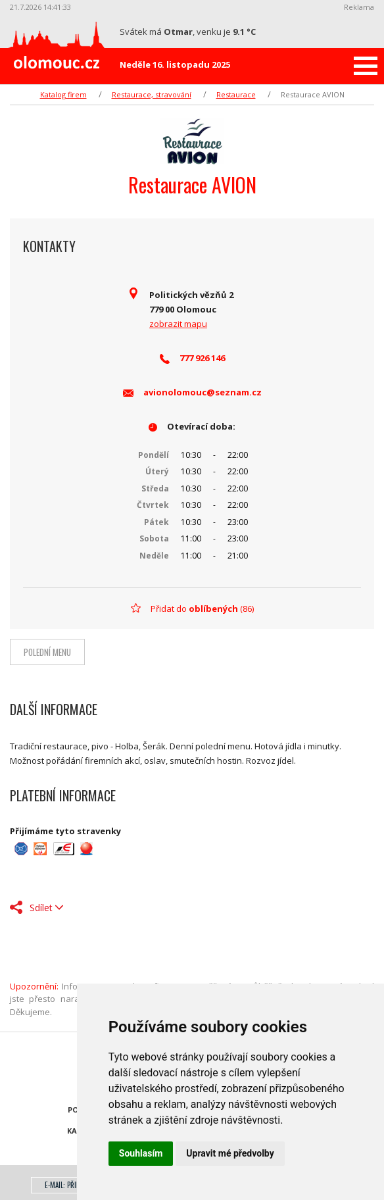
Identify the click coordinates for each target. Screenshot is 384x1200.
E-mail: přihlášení (72, 1185)
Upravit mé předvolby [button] (230, 1153)
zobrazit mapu (178, 324)
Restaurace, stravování (151, 94)
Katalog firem (63, 94)
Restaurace (236, 94)
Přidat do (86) (202, 608)
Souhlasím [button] (141, 1153)
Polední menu (47, 652)
